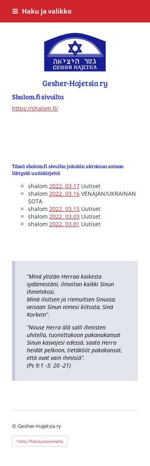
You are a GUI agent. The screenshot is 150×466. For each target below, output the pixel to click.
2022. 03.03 (64, 216)
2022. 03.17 (64, 186)
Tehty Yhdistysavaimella (39, 441)
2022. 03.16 (64, 193)
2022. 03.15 (64, 209)
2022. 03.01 (64, 224)
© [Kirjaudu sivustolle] (15, 426)
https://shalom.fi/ (35, 108)
